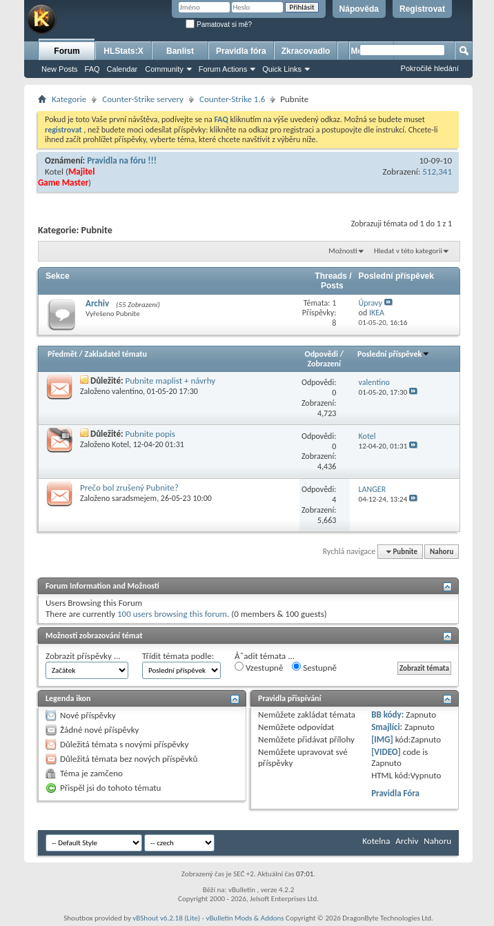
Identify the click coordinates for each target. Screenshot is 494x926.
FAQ (92, 69)
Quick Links (282, 69)
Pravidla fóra (241, 51)
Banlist (180, 51)
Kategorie (69, 99)
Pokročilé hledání (430, 68)
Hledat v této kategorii (408, 250)
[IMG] (382, 739)
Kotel (54, 171)
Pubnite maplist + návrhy (171, 380)
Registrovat (422, 9)
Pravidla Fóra (395, 793)
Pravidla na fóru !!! (122, 160)
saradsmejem (134, 498)
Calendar (122, 69)
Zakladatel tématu (115, 354)
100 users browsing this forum (172, 614)
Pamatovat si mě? (219, 24)
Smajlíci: (386, 727)
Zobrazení (324, 363)
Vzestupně (259, 667)
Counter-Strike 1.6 (232, 99)
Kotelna (376, 841)
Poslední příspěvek (393, 354)
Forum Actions (223, 69)
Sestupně (314, 667)
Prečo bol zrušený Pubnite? (129, 487)
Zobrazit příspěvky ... (83, 656)
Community (164, 69)
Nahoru (441, 551)
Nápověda (359, 9)
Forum (66, 51)
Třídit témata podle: (178, 656)
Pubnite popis (150, 433)
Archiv (97, 303)
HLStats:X (123, 51)
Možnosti (342, 250)
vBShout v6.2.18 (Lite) (166, 918)
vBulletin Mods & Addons (245, 918)
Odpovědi (321, 354)
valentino (127, 391)
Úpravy (370, 303)
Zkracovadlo (305, 51)
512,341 (437, 171)
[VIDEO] (386, 752)
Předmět (62, 354)
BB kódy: (387, 714)
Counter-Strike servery (143, 99)
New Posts (59, 69)
